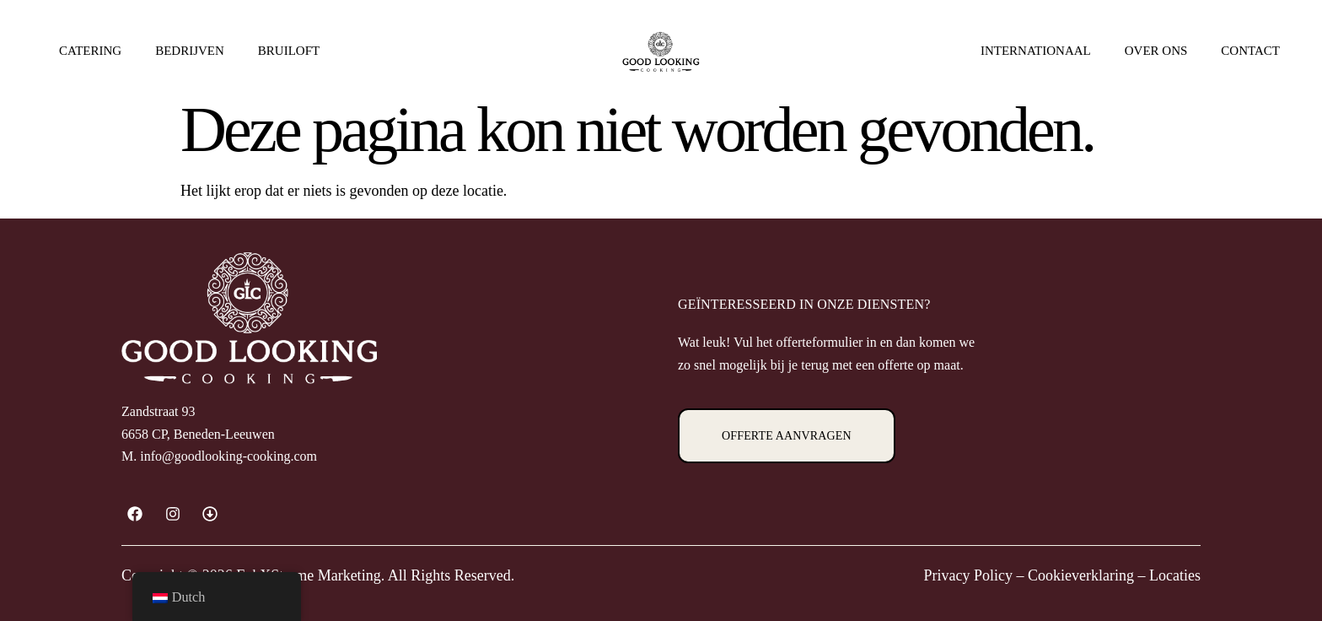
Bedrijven (189, 50)
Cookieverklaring (1081, 575)
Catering (90, 50)
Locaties (1175, 575)
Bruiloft (289, 50)
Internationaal (1036, 50)
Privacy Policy (968, 575)
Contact (1250, 50)
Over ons (1156, 55)
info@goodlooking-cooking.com (228, 456)
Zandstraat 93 (158, 411)
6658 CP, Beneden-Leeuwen (198, 434)
